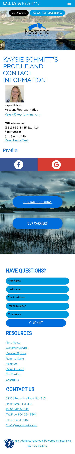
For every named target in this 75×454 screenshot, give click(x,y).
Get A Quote (19, 12)
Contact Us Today (37, 202)
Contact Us (12, 380)
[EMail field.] (37, 297)
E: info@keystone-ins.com (21, 425)
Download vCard (16, 140)
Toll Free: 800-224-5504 (21, 415)
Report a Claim (15, 359)
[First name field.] (37, 281)
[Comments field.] (37, 314)
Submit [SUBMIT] (36, 322)
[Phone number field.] (37, 306)
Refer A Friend (15, 369)
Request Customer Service (47, 12)
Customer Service (17, 348)
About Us (11, 364)
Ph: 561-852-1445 (17, 409)
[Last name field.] (37, 289)
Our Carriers (37, 223)
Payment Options (16, 353)
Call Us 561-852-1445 (21, 3)
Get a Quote (13, 343)
